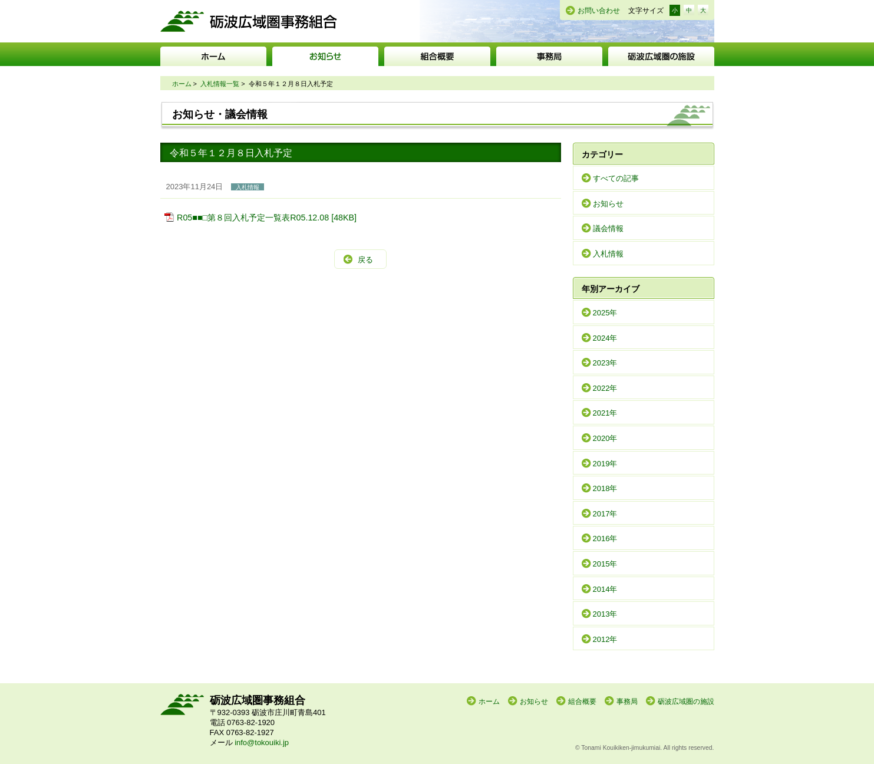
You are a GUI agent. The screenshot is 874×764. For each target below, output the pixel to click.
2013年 (605, 614)
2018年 (605, 488)
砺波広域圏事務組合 (248, 21)
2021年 (605, 413)
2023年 (605, 362)
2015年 (605, 563)
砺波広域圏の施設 (661, 56)
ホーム (213, 56)
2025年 (605, 312)
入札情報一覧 (219, 83)
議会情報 (608, 228)
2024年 (605, 338)
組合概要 (437, 56)
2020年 (605, 438)
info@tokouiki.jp (262, 742)
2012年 (605, 639)
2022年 (605, 388)
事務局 (549, 56)
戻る (365, 259)
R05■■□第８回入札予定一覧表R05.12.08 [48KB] (267, 217)
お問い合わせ (599, 10)
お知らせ (325, 56)
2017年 (605, 513)
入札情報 (608, 253)
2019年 (605, 463)
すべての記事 (616, 178)
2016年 (605, 538)
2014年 (605, 589)
